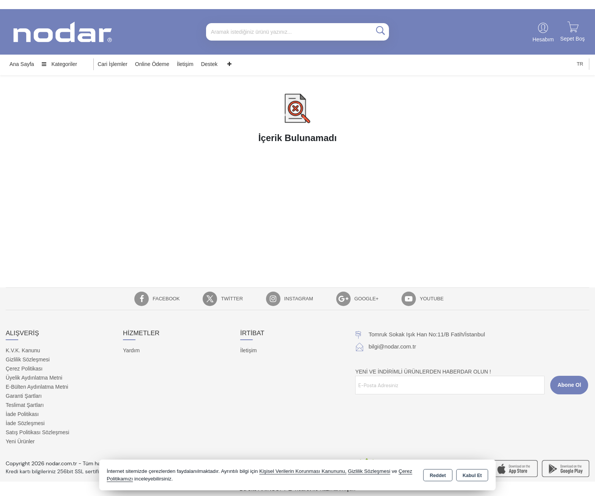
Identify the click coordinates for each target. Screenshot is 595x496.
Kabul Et (472, 475)
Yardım (131, 350)
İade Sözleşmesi (25, 423)
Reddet (438, 475)
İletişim (185, 64)
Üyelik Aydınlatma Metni (34, 378)
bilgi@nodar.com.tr (392, 346)
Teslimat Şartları (25, 405)
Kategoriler (59, 64)
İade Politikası (22, 414)
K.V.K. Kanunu (23, 350)
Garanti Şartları (24, 396)
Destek (209, 64)
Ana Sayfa (21, 64)
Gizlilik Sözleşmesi (28, 359)
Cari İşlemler (113, 64)
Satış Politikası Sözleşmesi (37, 432)
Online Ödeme (152, 64)
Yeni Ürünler (20, 441)
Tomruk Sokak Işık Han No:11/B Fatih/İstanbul (426, 334)
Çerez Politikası (24, 369)
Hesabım (543, 39)
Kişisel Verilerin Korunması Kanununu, (302, 471)
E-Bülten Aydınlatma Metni (37, 387)
